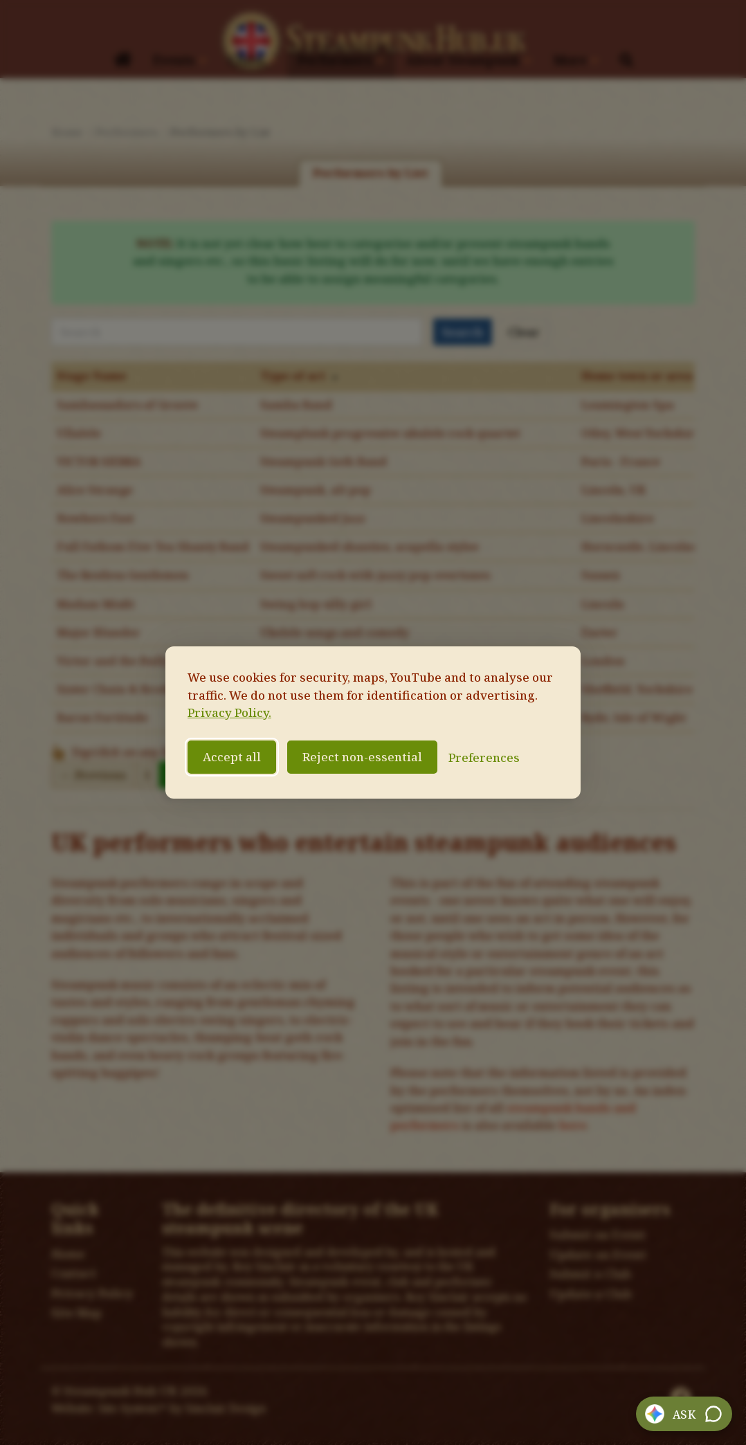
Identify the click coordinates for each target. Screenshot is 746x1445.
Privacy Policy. (229, 712)
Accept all (232, 757)
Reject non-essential (362, 757)
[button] (684, 1414)
